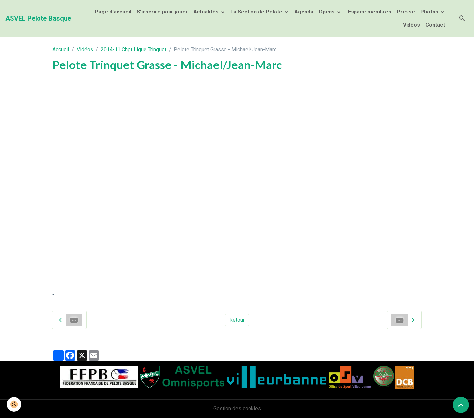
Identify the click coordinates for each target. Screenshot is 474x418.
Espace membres (369, 12)
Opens (327, 12)
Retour (237, 320)
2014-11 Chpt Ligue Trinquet (133, 49)
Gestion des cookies (237, 408)
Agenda (303, 12)
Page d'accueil (113, 12)
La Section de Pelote (257, 12)
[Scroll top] (461, 405)
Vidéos (411, 25)
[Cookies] (14, 404)
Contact (435, 25)
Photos (430, 12)
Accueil (60, 49)
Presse (406, 12)
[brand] (38, 18)
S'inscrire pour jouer (162, 12)
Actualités (206, 12)
